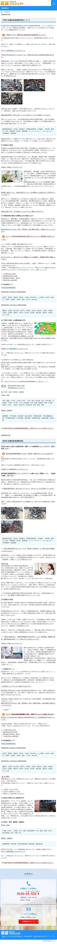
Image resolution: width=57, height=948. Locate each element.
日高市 (10, 310)
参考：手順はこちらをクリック (12, 167)
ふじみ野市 (40, 297)
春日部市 (38, 312)
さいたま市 (5, 315)
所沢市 (4, 297)
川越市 (13, 299)
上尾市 (45, 310)
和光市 (21, 297)
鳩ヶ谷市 (34, 299)
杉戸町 (27, 312)
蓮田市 (16, 312)
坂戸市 (22, 310)
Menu (54, 3)
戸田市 (18, 755)
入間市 (7, 299)
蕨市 (23, 299)
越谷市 (45, 312)
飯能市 (4, 310)
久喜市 (4, 312)
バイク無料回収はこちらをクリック (14, 50)
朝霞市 (16, 297)
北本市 (34, 310)
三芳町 (27, 297)
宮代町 (32, 312)
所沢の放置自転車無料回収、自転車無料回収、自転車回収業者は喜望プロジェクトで (30, 936)
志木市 (48, 297)
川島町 (28, 310)
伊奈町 (50, 310)
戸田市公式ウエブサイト (17, 388)
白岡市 (10, 312)
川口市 (28, 299)
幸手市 (21, 312)
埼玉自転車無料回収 (9, 287)
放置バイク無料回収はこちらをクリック (15, 348)
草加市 (50, 312)
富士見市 (33, 297)
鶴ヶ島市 (16, 310)
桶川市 (39, 310)
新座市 (10, 297)
